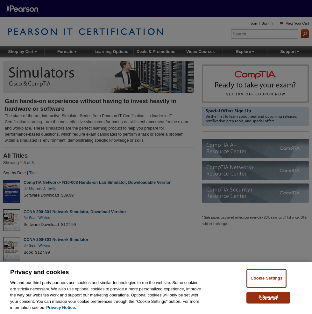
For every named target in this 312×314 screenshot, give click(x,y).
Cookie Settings (266, 278)
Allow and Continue (269, 298)
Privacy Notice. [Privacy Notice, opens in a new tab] (61, 307)
